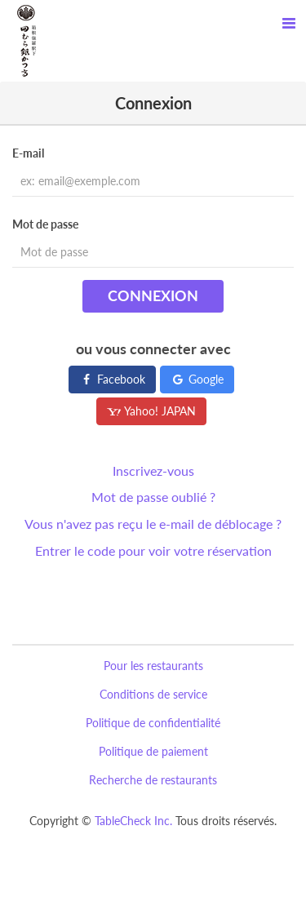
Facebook (112, 379)
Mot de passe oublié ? (153, 496)
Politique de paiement (153, 751)
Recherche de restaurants (153, 780)
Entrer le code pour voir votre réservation (153, 550)
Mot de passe (45, 224)
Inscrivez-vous (153, 470)
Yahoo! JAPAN (151, 411)
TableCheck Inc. (133, 821)
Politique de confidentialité (153, 723)
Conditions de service (153, 694)
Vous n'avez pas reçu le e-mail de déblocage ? (153, 523)
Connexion (153, 295)
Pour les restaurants (153, 666)
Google (197, 379)
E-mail (28, 153)
